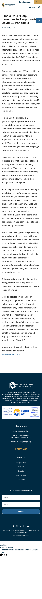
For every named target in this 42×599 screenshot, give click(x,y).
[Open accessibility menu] (39, 20)
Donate (21, 471)
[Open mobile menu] (33, 7)
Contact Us (21, 426)
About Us (21, 457)
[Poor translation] (5, 554)
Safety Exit (21, 449)
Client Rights (21, 475)
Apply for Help (21, 462)
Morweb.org (24, 535)
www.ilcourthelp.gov (11, 354)
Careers (21, 467)
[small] (13, 526)
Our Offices (21, 480)
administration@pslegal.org (21, 442)
